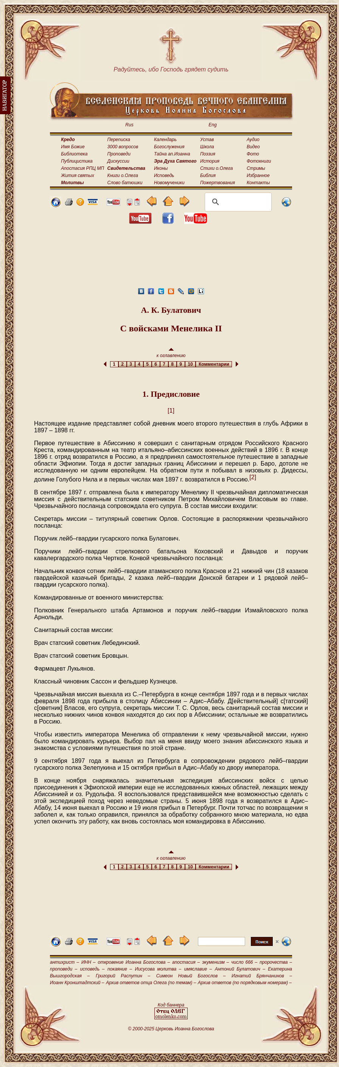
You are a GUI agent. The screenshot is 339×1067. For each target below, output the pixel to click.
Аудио (253, 139)
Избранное (258, 175)
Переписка (118, 139)
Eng (212, 124)
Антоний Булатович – (240, 969)
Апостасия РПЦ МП (82, 168)
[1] (171, 410)
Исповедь (164, 175)
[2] (252, 477)
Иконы (161, 168)
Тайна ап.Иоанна (172, 154)
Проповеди (119, 154)
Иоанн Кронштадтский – (77, 982)
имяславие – (198, 969)
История (209, 161)
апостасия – (186, 962)
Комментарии (214, 364)
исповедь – (92, 969)
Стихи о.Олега (216, 168)
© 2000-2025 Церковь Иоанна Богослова (171, 1028)
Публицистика (76, 161)
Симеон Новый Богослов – (191, 975)
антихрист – (64, 962)
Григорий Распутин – (123, 975)
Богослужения (169, 146)
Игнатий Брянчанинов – (262, 975)
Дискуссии (118, 161)
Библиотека (74, 154)
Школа (207, 146)
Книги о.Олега (122, 175)
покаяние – (119, 969)
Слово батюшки (125, 182)
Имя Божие (72, 146)
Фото (253, 154)
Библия (208, 175)
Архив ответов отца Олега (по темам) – (151, 982)
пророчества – (276, 962)
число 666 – (244, 962)
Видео (253, 146)
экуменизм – (215, 962)
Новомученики (169, 182)
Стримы (256, 168)
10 (190, 364)
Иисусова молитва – (158, 969)
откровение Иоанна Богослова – (134, 962)
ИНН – (88, 962)
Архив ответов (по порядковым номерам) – (245, 982)
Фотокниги (259, 161)
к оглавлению (171, 353)
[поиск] (237, 202)
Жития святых (77, 175)
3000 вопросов (122, 146)
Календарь (165, 139)
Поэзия (207, 154)
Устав (207, 139)
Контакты (258, 182)
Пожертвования (217, 182)
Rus (129, 124)
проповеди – (63, 969)
